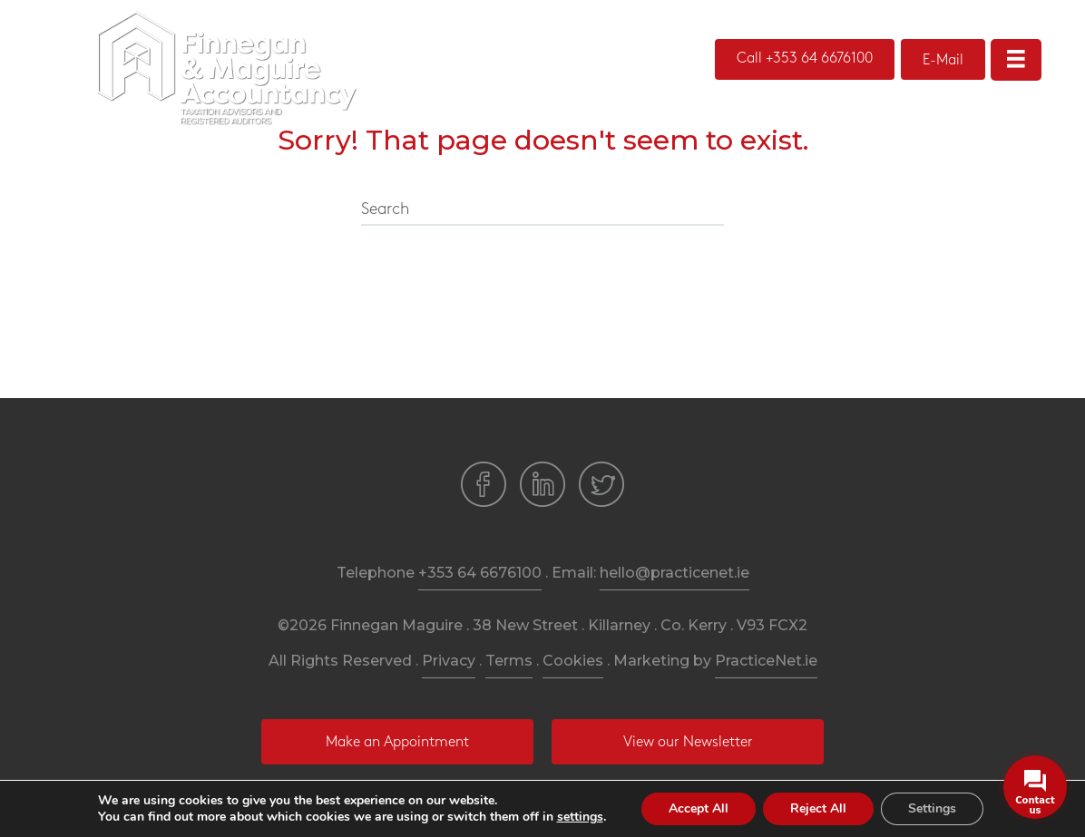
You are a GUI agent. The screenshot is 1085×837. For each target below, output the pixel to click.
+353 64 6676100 (480, 572)
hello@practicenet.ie (674, 572)
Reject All (818, 808)
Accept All (698, 808)
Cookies (572, 660)
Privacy (448, 660)
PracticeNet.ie (766, 660)
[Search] (542, 210)
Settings (932, 808)
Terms (509, 660)
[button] (804, 59)
